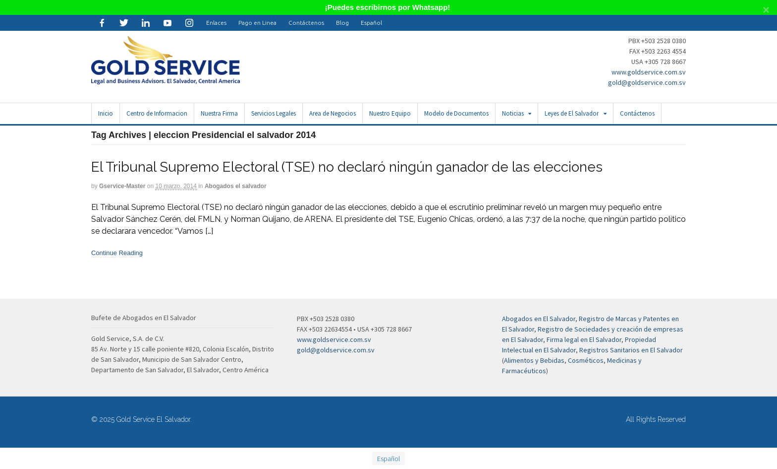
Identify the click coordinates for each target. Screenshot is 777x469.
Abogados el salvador (236, 186)
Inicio (105, 113)
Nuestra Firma (219, 113)
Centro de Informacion (156, 113)
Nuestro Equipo (390, 113)
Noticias (513, 113)
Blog (342, 22)
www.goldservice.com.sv (648, 71)
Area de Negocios (332, 113)
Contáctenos (306, 22)
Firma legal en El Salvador (584, 339)
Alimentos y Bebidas (534, 360)
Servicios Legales (273, 113)
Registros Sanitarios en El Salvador (631, 349)
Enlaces (216, 22)
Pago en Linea (257, 22)
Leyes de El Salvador (572, 113)
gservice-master (122, 186)
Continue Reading (117, 253)
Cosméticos (586, 360)
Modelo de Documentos (456, 113)
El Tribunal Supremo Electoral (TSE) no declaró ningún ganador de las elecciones (347, 167)
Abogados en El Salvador (538, 318)
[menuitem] (371, 22)
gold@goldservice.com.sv (647, 82)
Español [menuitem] (388, 458)
